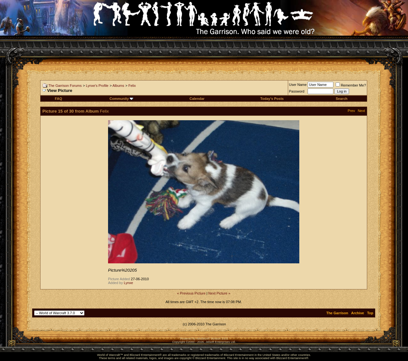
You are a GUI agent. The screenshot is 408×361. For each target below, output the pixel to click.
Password (296, 91)
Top (370, 313)
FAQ (58, 99)
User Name (298, 85)
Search (341, 99)
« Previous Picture (191, 293)
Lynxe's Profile (97, 85)
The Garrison (337, 313)
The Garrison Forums (65, 85)
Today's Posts (272, 99)
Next (361, 111)
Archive (357, 313)
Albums (118, 85)
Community (122, 99)
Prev (351, 111)
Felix (132, 85)
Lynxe (128, 283)
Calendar (197, 99)
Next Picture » (219, 293)
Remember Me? (351, 85)
